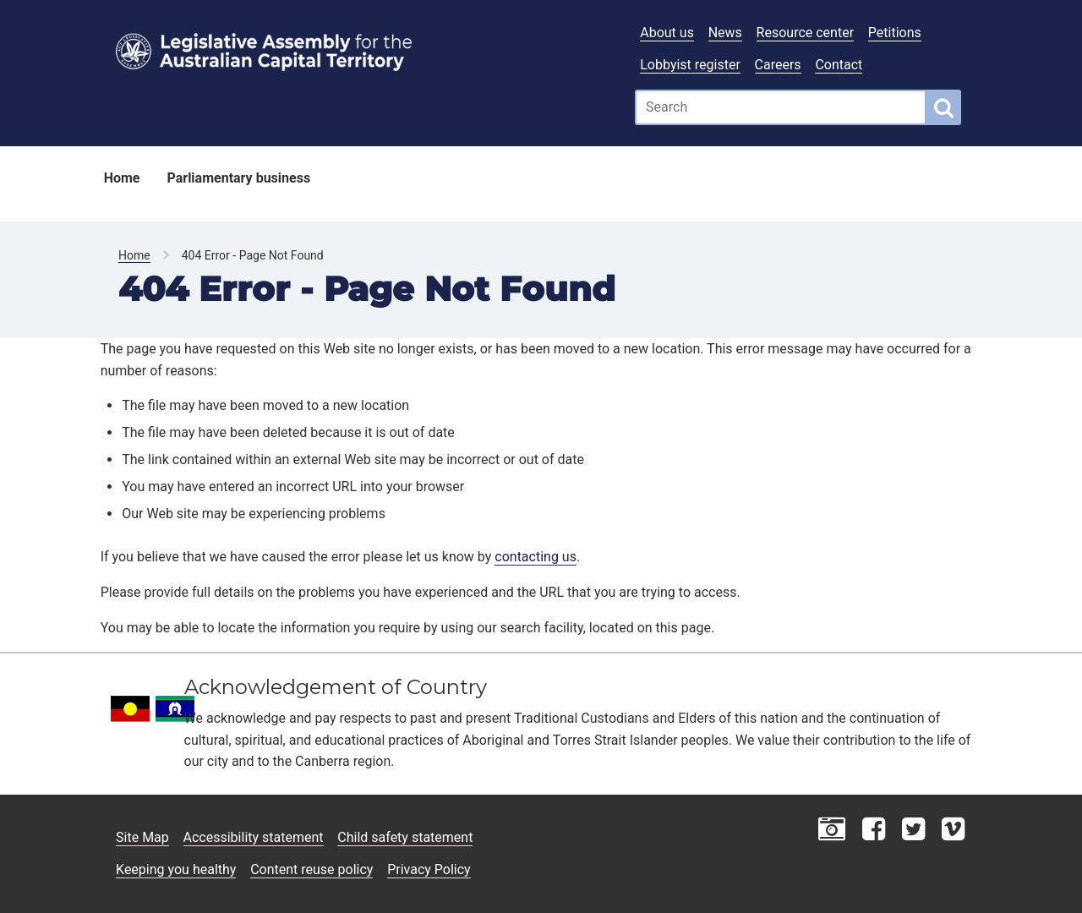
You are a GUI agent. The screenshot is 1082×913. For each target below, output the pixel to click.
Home (122, 178)
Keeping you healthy (176, 869)
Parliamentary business (238, 178)
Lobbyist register (690, 65)
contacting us (536, 557)
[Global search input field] (780, 107)
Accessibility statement (253, 837)
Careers (778, 65)
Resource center (805, 33)
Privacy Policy (429, 869)
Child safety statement (405, 837)
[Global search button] (943, 107)
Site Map (142, 837)
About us (667, 33)
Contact (838, 65)
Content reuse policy (311, 869)
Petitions (894, 33)
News (725, 33)
